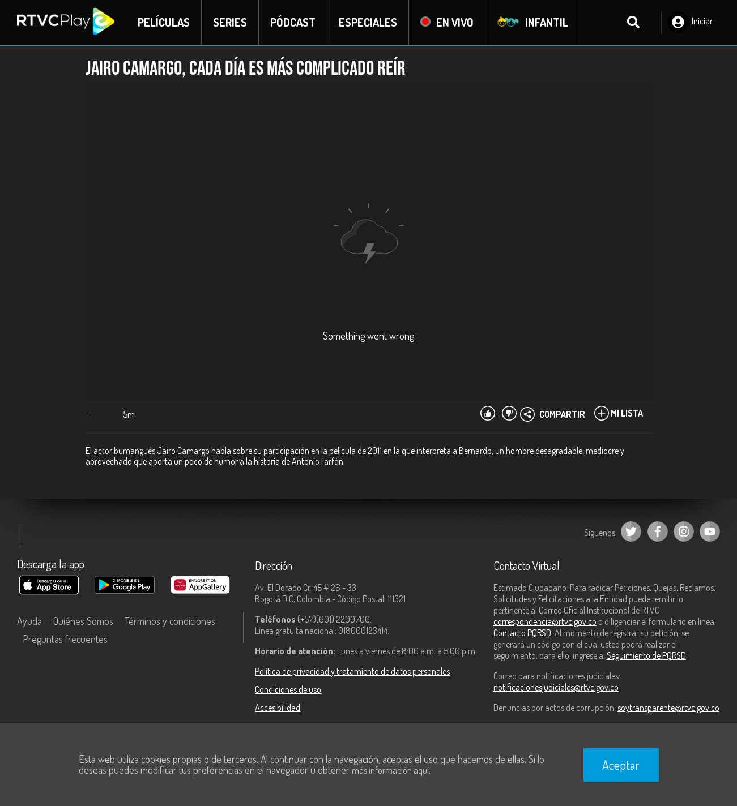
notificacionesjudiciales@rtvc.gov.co (556, 687)
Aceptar (621, 765)
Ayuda (29, 621)
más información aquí (390, 770)
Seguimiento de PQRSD (646, 655)
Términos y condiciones (170, 621)
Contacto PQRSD (522, 632)
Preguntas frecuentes (65, 639)
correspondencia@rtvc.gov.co (545, 621)
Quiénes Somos (83, 621)
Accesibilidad (277, 707)
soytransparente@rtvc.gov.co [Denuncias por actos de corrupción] (668, 707)
